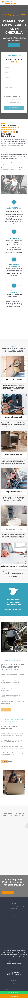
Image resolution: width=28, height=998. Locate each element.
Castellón (3, 954)
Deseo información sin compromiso (13, 892)
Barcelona (9, 952)
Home (14, 978)
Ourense (21, 959)
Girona (20, 954)
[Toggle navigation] (26, 2)
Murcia (11, 959)
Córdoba (15, 954)
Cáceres (14, 952)
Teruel (14, 961)
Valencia (22, 961)
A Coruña (5, 950)
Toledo (18, 961)
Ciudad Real (10, 954)
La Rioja (20, 956)
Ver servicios (14, 45)
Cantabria (23, 952)
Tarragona (9, 961)
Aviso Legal (14, 980)
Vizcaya (14, 963)
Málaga (7, 959)
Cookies (14, 985)
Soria (5, 961)
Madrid (2, 959)
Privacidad (14, 983)
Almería (23, 950)
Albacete (14, 950)
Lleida (24, 956)
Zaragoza (19, 963)
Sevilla (25, 959)
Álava (9, 950)
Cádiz (18, 952)
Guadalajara (5, 956)
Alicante (18, 950)
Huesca (15, 956)
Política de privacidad (14, 103)
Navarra (16, 959)
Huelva (10, 956)
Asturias (4, 952)
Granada (25, 954)
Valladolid (9, 963)
